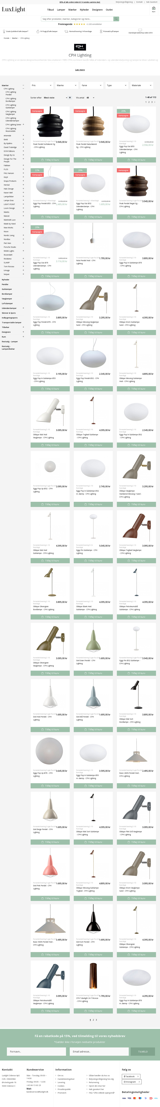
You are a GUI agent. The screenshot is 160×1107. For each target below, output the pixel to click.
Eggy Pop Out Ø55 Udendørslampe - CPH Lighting (128, 149)
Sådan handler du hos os (98, 1075)
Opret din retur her (96, 1085)
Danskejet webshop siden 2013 (140, 32)
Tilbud (50, 9)
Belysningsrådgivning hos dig (100, 1079)
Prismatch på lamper (111, 31)
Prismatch (60, 1092)
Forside (6, 38)
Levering (60, 1082)
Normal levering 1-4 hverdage (80, 31)
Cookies (59, 1085)
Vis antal (80, 97)
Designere (97, 9)
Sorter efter (36, 97)
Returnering (93, 1082)
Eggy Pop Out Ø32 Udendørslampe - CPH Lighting (85, 206)
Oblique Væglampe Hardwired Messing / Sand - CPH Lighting (130, 494)
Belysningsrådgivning (124, 2)
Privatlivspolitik (62, 1089)
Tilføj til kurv (50, 159)
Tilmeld (143, 1051)
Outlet (109, 9)
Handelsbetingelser (65, 1079)
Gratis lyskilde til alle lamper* (17, 31)
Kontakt (139, 2)
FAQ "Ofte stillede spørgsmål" (101, 1092)
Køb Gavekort (151, 2)
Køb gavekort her (95, 1089)
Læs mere (80, 69)
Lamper (61, 9)
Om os (59, 1075)
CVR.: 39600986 (9, 1079)
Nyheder (84, 9)
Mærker (72, 9)
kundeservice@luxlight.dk (37, 1091)
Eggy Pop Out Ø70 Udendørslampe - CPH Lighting (42, 265)
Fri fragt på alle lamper (49, 31)
